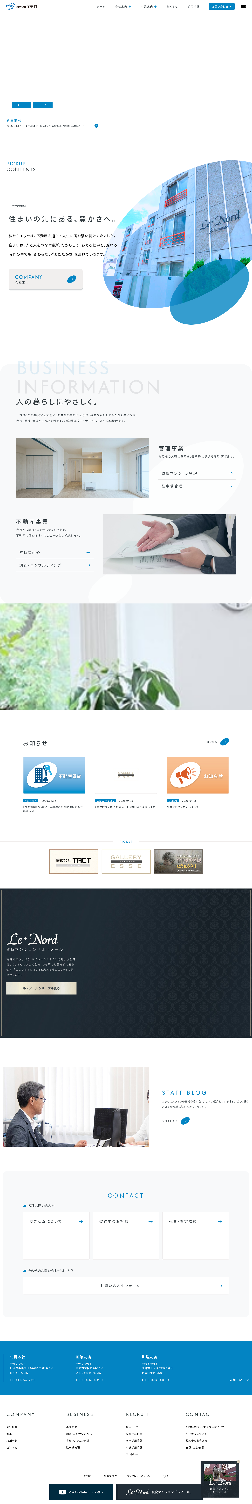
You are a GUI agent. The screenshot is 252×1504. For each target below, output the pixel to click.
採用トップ (132, 1373)
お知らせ (172, 6)
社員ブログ (110, 1421)
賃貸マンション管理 (180, 473)
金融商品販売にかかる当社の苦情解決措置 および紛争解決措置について (100, 1462)
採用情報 (194, 6)
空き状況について (196, 1379)
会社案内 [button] (121, 6)
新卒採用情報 (134, 1386)
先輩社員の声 (134, 1379)
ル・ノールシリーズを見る (41, 961)
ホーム (101, 6)
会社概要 (11, 1373)
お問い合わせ (220, 6)
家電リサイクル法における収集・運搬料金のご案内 (174, 1462)
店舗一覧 (11, 1386)
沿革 (9, 1379)
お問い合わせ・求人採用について (205, 1373)
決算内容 (11, 1393)
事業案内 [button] (147, 6)
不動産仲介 (29, 552)
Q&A (165, 1421)
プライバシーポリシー (41, 1462)
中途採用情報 (134, 1393)
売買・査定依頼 (195, 1393)
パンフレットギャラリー (139, 1421)
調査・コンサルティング (40, 565)
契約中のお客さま (196, 1386)
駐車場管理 (172, 485)
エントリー (132, 1400)
